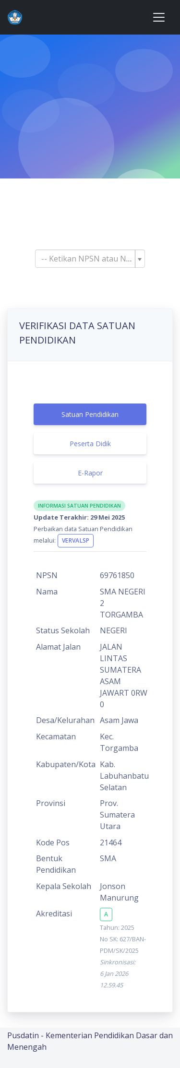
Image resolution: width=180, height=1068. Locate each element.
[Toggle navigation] (158, 17)
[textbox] (87, 258)
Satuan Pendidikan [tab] (90, 414)
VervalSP (75, 540)
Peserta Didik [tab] (90, 443)
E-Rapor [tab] (90, 472)
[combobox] (90, 258)
